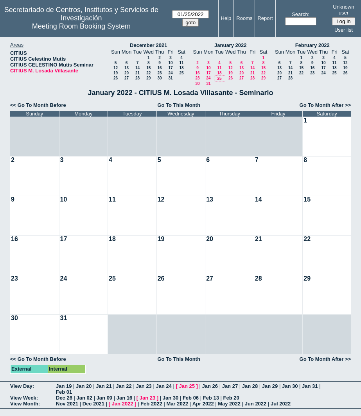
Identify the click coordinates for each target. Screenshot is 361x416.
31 (170, 78)
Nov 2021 (67, 404)
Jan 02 (84, 398)
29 (148, 78)
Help (226, 18)
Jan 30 (290, 386)
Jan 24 (163, 386)
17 (170, 68)
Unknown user (343, 10)
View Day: (22, 386)
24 (170, 73)
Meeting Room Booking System (81, 26)
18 (181, 68)
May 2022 (229, 404)
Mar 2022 (177, 404)
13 (126, 68)
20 (126, 73)
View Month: (25, 404)
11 (181, 63)
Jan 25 (187, 386)
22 (148, 73)
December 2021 (148, 45)
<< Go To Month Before (38, 105)
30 (159, 78)
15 (148, 68)
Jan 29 (270, 386)
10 (170, 63)
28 (137, 78)
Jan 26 (210, 386)
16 (159, 68)
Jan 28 (250, 386)
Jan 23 (143, 386)
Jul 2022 (281, 404)
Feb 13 (211, 398)
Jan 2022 (122, 404)
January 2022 (230, 45)
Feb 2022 (151, 404)
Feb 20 (231, 398)
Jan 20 (84, 386)
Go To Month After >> (325, 105)
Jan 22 (123, 386)
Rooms (244, 18)
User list (343, 30)
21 (137, 73)
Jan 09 (104, 398)
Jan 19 (64, 386)
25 (181, 73)
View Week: (24, 398)
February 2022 (312, 45)
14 (137, 68)
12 (115, 68)
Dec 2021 (93, 404)
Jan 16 (124, 398)
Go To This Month (178, 105)
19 (115, 73)
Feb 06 (191, 398)
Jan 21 (103, 386)
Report (265, 18)
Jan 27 (230, 386)
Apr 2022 (203, 404)
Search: (300, 14)
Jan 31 (310, 386)
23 (159, 73)
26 (115, 78)
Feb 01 (64, 392)
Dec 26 (64, 398)
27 (126, 78)
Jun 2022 (256, 404)
